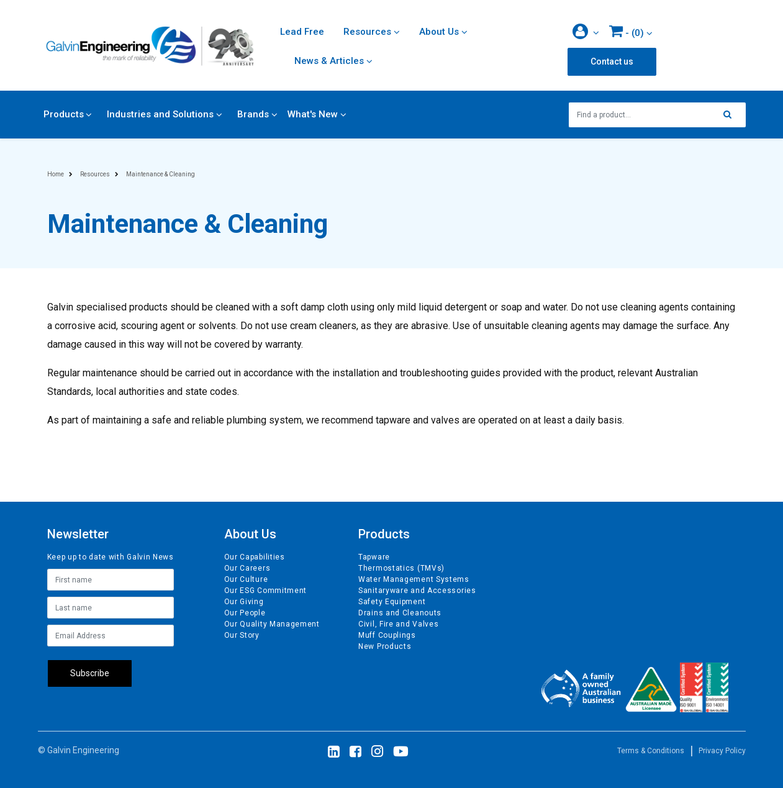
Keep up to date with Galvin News (110, 557)
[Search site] (731, 114)
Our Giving (244, 601)
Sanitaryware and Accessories (417, 590)
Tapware (374, 557)
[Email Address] (110, 635)
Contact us (612, 61)
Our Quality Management (272, 624)
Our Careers (247, 568)
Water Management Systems (413, 579)
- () (626, 30)
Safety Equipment (391, 601)
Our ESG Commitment (265, 590)
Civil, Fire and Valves (398, 624)
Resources (367, 31)
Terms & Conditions (650, 750)
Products (63, 114)
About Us (439, 31)
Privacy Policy (722, 750)
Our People (245, 613)
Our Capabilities (254, 557)
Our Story (242, 635)
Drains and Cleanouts (399, 613)
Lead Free (302, 31)
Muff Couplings (387, 635)
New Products (384, 646)
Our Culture (246, 579)
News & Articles (329, 60)
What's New (312, 114)
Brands (253, 114)
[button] (586, 32)
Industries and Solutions (160, 114)
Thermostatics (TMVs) (401, 568)
